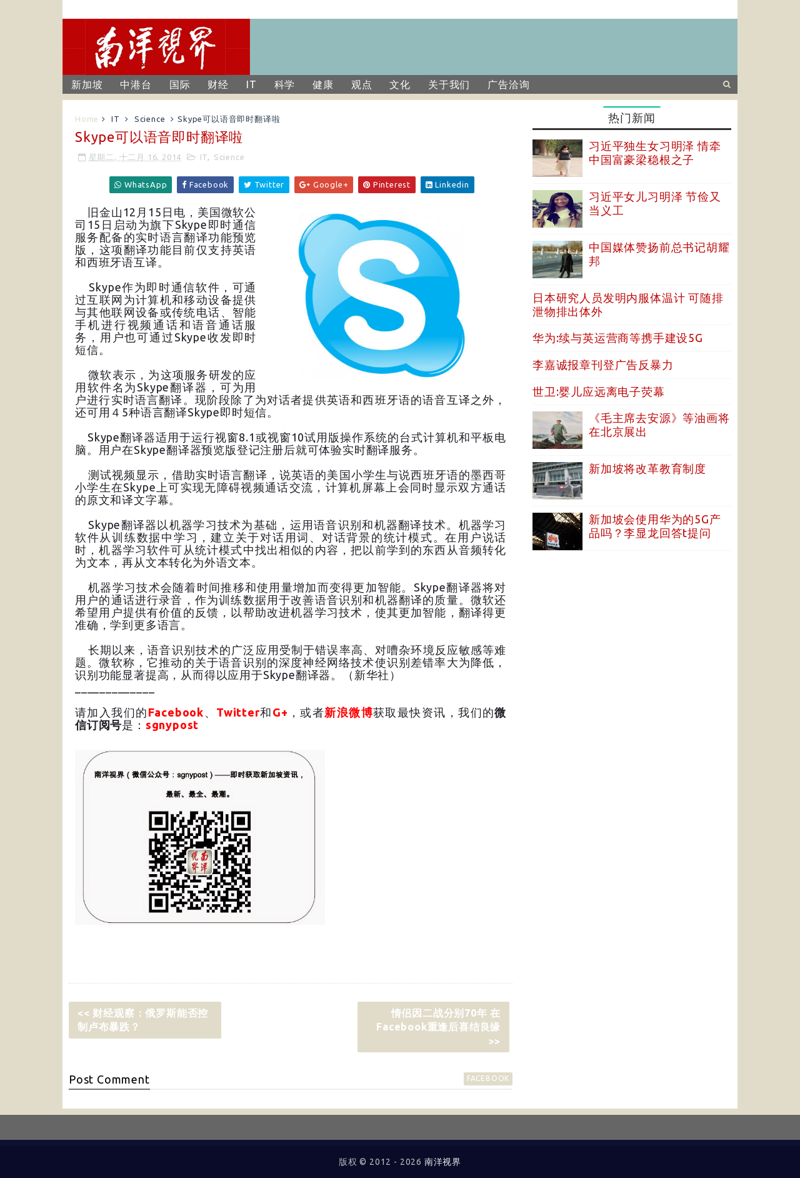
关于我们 (449, 84)
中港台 (135, 84)
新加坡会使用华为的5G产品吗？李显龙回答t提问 (655, 526)
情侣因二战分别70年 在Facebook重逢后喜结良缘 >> (438, 1027)
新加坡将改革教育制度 (647, 468)
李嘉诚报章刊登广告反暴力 (603, 364)
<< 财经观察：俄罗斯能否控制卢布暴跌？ (143, 1019)
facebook (488, 1078)
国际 (180, 84)
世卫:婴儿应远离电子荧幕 (598, 391)
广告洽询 (508, 84)
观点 (361, 84)
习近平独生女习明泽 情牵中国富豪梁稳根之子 (655, 152)
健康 (323, 84)
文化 (400, 84)
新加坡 (86, 84)
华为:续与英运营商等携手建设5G (617, 337)
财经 (218, 84)
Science (150, 118)
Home (87, 118)
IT (251, 84)
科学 (285, 84)
